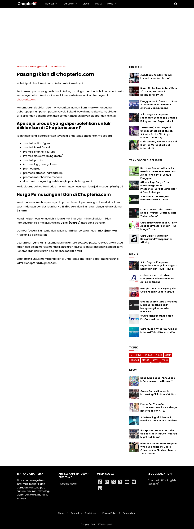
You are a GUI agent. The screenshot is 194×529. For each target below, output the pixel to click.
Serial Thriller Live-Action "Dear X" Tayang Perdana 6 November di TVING (158, 91)
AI (131, 355)
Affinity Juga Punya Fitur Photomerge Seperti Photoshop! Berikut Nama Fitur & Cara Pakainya (158, 187)
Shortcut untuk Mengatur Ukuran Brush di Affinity (155, 198)
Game (168, 355)
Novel (155, 360)
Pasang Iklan (129, 513)
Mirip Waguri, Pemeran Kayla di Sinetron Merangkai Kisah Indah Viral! (158, 145)
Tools (98, 3)
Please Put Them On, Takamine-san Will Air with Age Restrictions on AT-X (158, 408)
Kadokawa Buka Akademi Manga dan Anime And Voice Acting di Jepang (157, 279)
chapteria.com (26, 99)
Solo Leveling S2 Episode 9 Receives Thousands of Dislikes (158, 419)
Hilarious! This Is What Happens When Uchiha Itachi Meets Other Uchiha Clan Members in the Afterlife (158, 448)
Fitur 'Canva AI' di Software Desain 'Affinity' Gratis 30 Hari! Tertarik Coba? (158, 213)
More (110, 3)
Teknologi (68, 3)
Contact (75, 513)
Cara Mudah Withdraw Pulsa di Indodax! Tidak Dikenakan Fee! (158, 330)
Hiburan (49, 3)
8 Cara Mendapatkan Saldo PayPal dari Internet (156, 317)
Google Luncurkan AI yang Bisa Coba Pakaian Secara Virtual (158, 290)
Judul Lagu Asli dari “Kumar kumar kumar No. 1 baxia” (156, 76)
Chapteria (108, 524)
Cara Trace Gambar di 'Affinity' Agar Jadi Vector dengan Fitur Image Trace (158, 226)
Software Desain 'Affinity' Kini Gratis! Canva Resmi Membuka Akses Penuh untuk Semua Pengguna (158, 173)
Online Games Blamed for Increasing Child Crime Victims (158, 392)
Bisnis (86, 3)
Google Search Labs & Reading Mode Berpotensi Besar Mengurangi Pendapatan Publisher (158, 306)
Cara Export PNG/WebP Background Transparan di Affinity (156, 239)
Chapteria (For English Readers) (162, 482)
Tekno (165, 360)
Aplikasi (148, 355)
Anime (138, 355)
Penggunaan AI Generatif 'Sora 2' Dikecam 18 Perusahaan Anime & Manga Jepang (158, 105)
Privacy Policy (109, 513)
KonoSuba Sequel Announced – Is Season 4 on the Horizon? (158, 379)
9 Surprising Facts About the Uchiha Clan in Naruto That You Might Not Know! (158, 434)
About (61, 513)
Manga (145, 360)
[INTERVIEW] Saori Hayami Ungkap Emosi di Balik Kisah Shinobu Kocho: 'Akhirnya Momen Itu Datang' (156, 132)
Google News (68, 484)
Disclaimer (90, 513)
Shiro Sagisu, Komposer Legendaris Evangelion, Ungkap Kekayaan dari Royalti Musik (158, 118)
